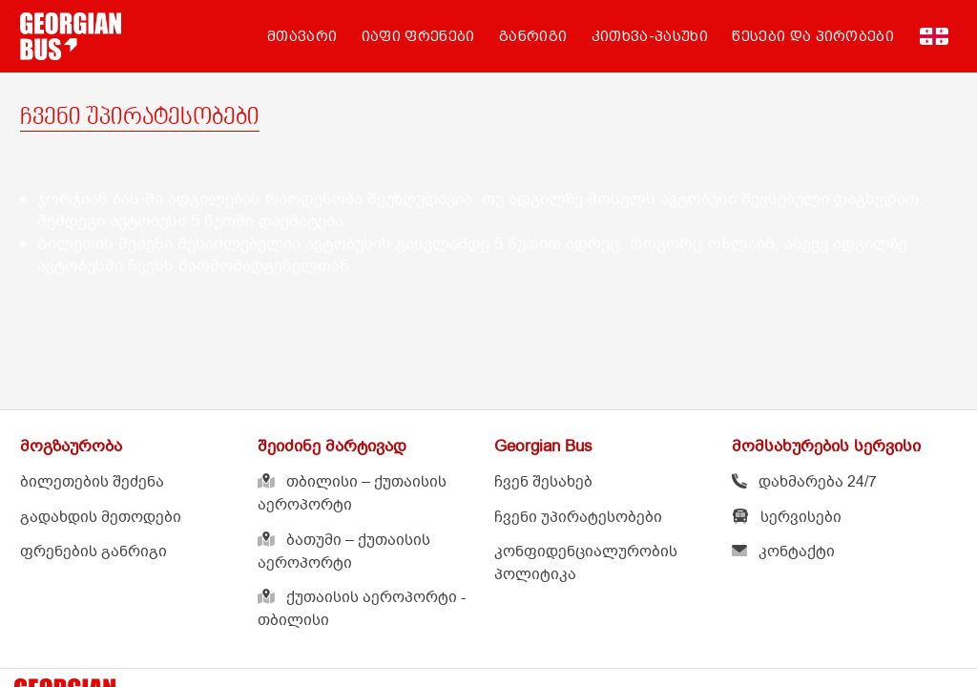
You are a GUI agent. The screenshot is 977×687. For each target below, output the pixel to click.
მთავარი (302, 36)
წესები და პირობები (813, 36)
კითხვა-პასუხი (650, 36)
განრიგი (533, 36)
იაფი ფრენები (418, 36)
